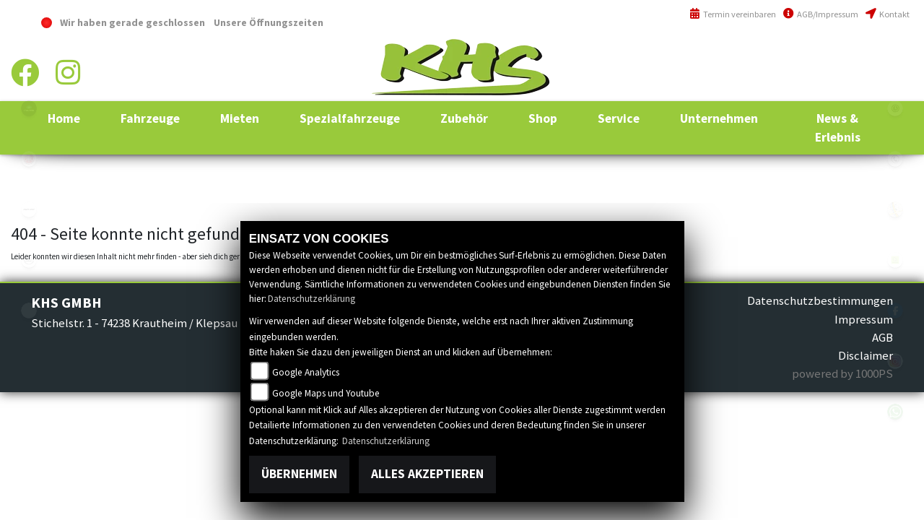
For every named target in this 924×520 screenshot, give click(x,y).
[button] (150, 118)
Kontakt (888, 14)
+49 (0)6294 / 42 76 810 (858, 54)
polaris (29, 108)
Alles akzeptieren (427, 474)
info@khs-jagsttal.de (857, 85)
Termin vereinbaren (732, 14)
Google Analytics (305, 372)
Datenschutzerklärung (311, 298)
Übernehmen (299, 474)
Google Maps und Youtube (326, 393)
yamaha (29, 159)
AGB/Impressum (820, 14)
